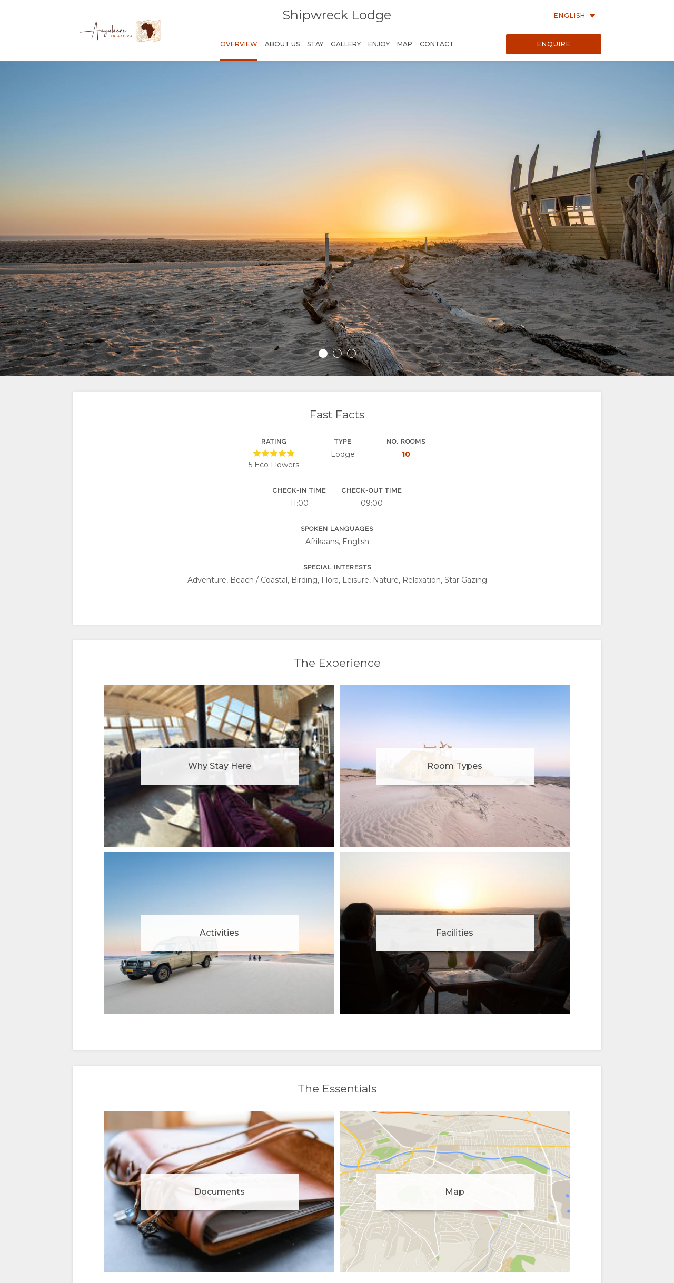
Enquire (554, 44)
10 (406, 454)
